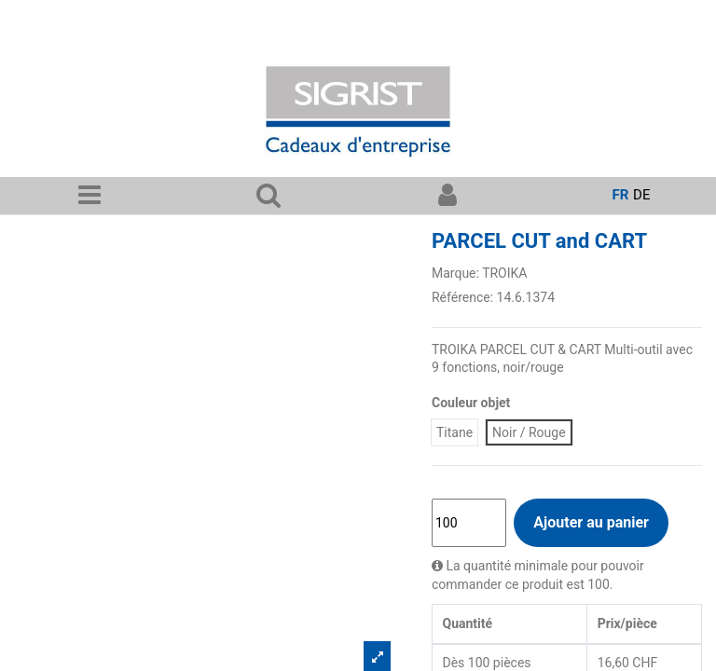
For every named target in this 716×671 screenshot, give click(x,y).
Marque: (455, 273)
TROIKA (504, 273)
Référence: (462, 297)
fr (621, 194)
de (641, 194)
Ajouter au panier (591, 522)
